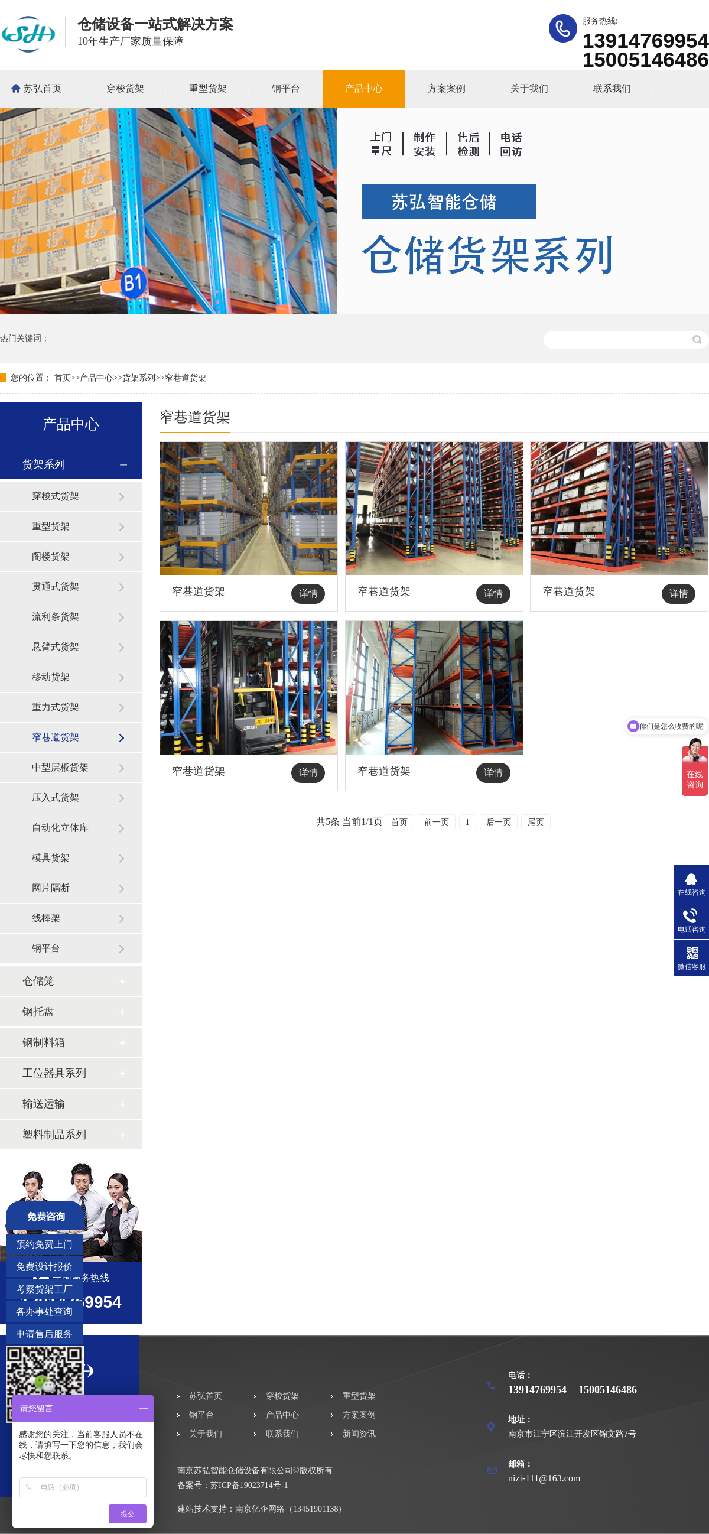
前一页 (436, 822)
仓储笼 (38, 981)
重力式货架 (55, 707)
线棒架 (46, 918)
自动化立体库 (60, 828)
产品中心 (364, 88)
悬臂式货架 (55, 647)
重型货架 (208, 88)
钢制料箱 (43, 1042)
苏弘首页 (42, 88)
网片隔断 (51, 888)
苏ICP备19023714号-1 (249, 1485)
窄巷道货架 (185, 377)
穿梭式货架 (55, 496)
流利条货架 (55, 617)
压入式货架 (55, 797)
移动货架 (51, 677)
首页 (62, 377)
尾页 (536, 822)
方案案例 (447, 88)
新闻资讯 (359, 1433)
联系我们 (612, 88)
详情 (308, 594)
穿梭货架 (125, 88)
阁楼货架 (51, 556)
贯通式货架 (55, 586)
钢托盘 (38, 1012)
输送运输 (43, 1104)
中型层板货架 (60, 767)
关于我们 (529, 88)
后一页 (498, 822)
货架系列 (138, 377)
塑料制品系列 (54, 1134)
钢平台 (286, 88)
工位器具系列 (54, 1073)
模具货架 (51, 858)
